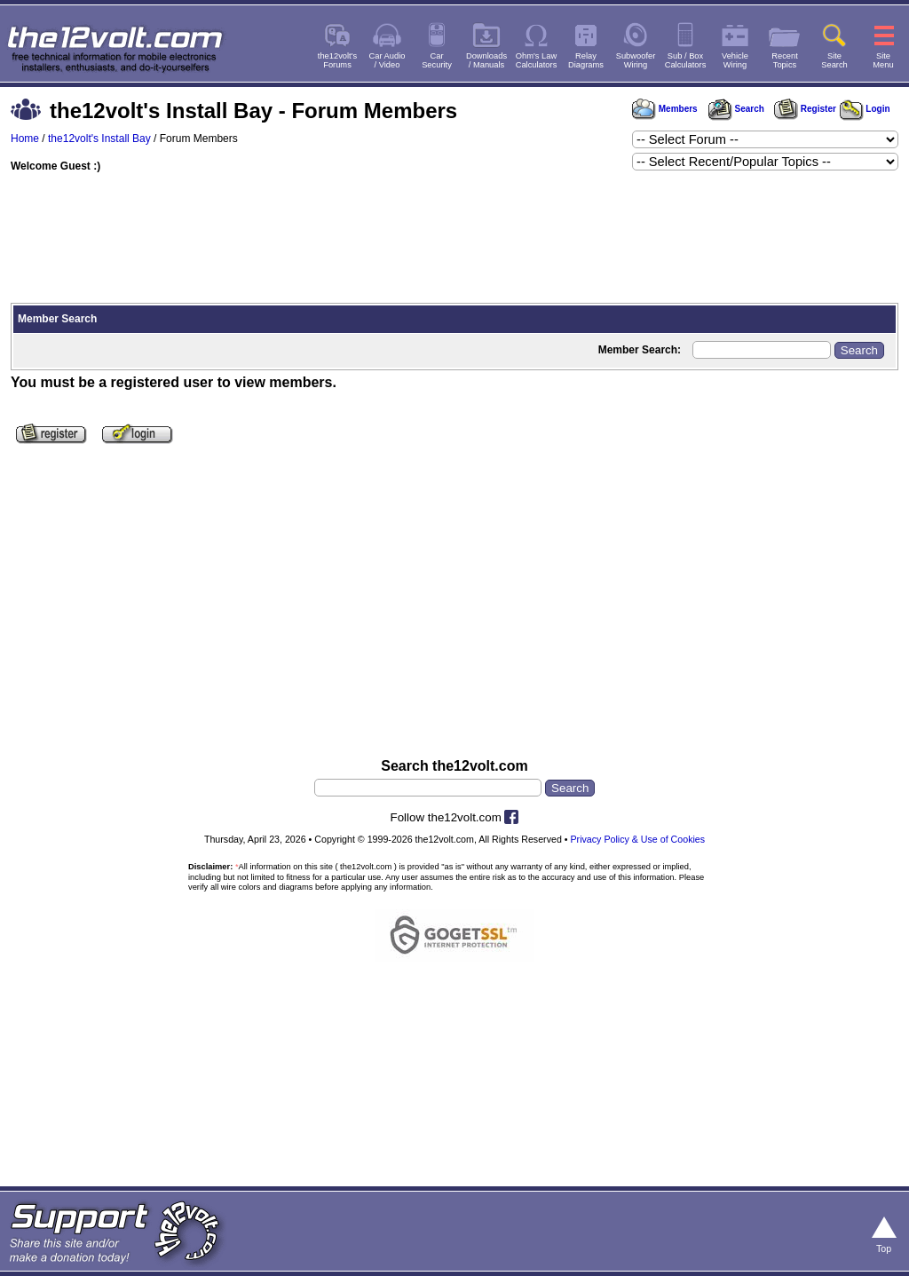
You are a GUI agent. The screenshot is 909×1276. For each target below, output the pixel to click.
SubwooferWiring (636, 60)
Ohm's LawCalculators (536, 60)
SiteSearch (834, 60)
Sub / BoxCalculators (686, 60)
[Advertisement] (454, 239)
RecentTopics (784, 60)
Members (665, 109)
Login (865, 109)
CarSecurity (437, 60)
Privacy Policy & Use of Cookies (638, 839)
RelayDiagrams (586, 60)
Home (25, 138)
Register (805, 109)
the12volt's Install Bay (99, 138)
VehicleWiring (735, 60)
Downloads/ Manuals (486, 60)
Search (735, 109)
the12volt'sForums (337, 60)
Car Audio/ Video (387, 60)
